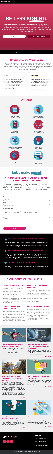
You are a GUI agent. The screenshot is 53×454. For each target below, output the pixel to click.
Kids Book (37, 212)
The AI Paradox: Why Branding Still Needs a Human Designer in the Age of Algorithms (38, 346)
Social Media (27, 211)
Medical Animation (36, 211)
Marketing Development (26, 212)
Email (5, 202)
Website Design (8, 211)
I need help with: (8, 208)
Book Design (7, 212)
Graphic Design (18, 211)
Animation (46, 211)
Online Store (16, 212)
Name (4, 196)
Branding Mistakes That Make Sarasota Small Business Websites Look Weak (12, 378)
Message (5, 215)
